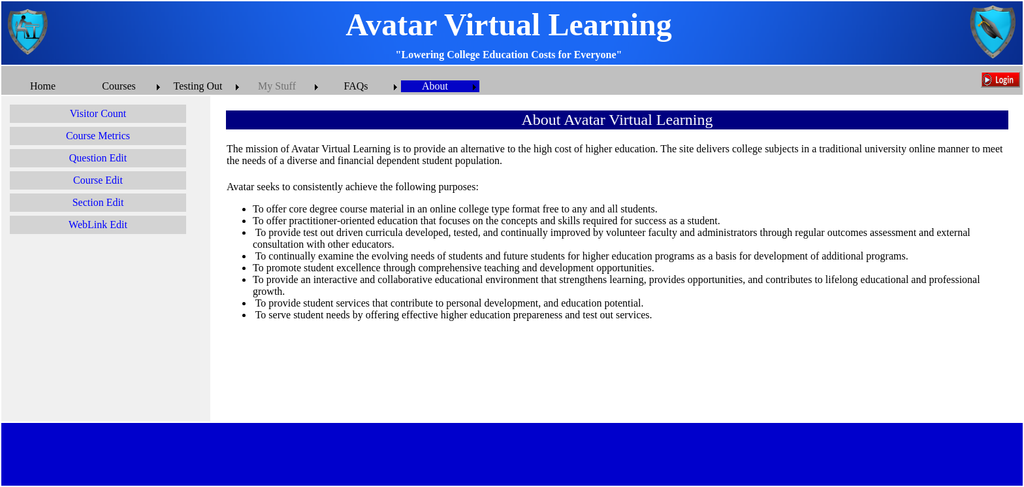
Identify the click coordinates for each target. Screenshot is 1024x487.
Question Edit (98, 157)
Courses (119, 86)
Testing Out (198, 86)
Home (43, 86)
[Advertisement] (106, 330)
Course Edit (98, 180)
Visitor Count (98, 113)
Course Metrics (98, 135)
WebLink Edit (98, 224)
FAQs (356, 86)
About (435, 86)
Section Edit (98, 202)
